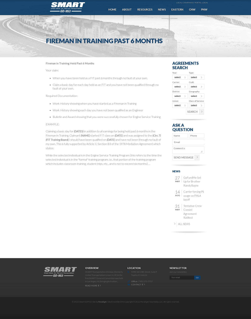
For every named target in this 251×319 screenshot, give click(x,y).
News (162, 9)
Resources (144, 9)
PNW (204, 9)
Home (112, 9)
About (127, 9)
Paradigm (102, 302)
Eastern (177, 9)
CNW (192, 9)
